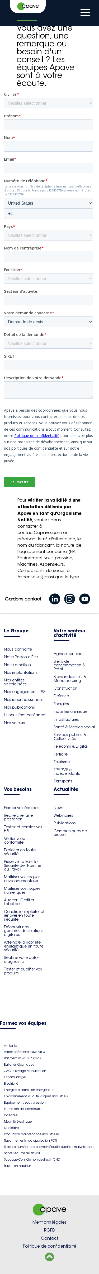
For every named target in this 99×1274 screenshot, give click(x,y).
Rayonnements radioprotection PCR (30, 1140)
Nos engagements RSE (24, 691)
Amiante (10, 1045)
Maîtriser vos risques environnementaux (22, 878)
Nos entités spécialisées (15, 682)
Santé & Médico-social (74, 727)
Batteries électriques (19, 1064)
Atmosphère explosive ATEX (24, 1052)
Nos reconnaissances (24, 699)
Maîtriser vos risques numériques (22, 890)
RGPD (49, 1230)
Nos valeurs (14, 722)
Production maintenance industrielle (31, 1134)
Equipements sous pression (25, 1102)
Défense (61, 696)
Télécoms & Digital (71, 746)
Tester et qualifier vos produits (23, 971)
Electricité (11, 1083)
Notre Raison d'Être (21, 657)
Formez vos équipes (23, 1023)
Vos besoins (18, 789)
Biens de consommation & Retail (69, 665)
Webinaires (63, 815)
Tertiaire (61, 754)
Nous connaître (18, 649)
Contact (49, 1238)
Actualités (66, 789)
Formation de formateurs (22, 1109)
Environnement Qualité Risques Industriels (36, 1096)
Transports (63, 781)
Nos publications (19, 707)
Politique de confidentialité (49, 1246)
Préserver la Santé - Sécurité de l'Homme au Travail (22, 865)
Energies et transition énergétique (29, 1090)
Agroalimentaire (68, 653)
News (59, 807)
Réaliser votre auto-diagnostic (21, 959)
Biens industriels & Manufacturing (70, 678)
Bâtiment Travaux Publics (22, 1058)
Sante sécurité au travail (22, 1153)
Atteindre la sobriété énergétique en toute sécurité (23, 946)
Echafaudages (15, 1077)
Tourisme (62, 761)
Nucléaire (11, 1128)
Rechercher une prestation (18, 817)
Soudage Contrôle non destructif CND (32, 1159)
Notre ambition (17, 664)
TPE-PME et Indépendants (67, 771)
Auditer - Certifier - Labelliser (20, 902)
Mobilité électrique (18, 1121)
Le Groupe (16, 631)
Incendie (10, 1115)
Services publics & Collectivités (70, 736)
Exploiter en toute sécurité (20, 852)
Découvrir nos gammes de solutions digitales (24, 931)
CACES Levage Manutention (25, 1071)
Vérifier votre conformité (14, 840)
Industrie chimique (70, 711)
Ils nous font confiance (24, 715)
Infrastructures (66, 719)
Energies (61, 703)
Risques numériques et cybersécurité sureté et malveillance (48, 1147)
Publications (65, 823)
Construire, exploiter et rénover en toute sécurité (24, 915)
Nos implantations (20, 672)
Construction (65, 688)
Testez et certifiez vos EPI (23, 829)
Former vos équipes (21, 807)
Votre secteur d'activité (70, 633)
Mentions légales (49, 1222)
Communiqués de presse (70, 833)
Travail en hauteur (17, 1166)
